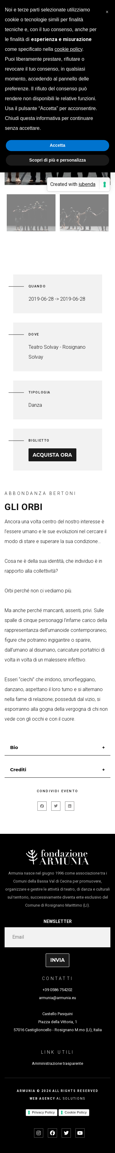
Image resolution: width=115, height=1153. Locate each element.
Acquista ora (52, 455)
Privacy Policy (43, 1112)
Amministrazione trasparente (57, 1063)
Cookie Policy (76, 1112)
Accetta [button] (57, 145)
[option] (31, 212)
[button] (107, 10)
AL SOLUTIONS (70, 1098)
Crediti (18, 769)
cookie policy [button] (68, 49)
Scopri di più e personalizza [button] (57, 160)
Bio (14, 747)
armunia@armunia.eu (57, 997)
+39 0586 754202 (57, 989)
